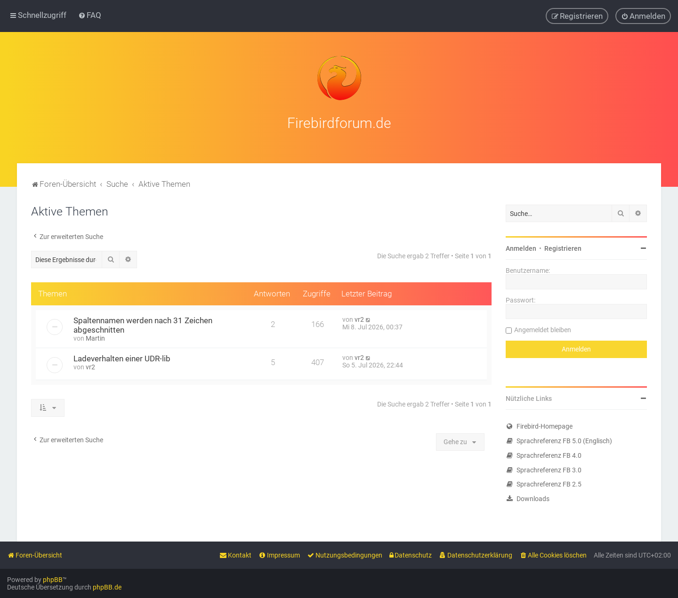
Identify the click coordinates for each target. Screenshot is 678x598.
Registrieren (562, 246)
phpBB (53, 579)
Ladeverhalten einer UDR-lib (121, 356)
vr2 (359, 317)
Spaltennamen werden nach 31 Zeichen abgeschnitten (142, 323)
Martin (95, 336)
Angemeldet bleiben (542, 328)
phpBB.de (107, 587)
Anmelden (521, 246)
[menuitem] (90, 15)
